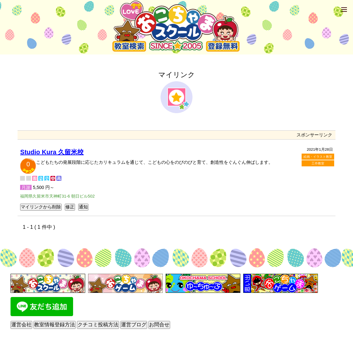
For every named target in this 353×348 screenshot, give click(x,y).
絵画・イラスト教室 (318, 156)
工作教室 (318, 163)
